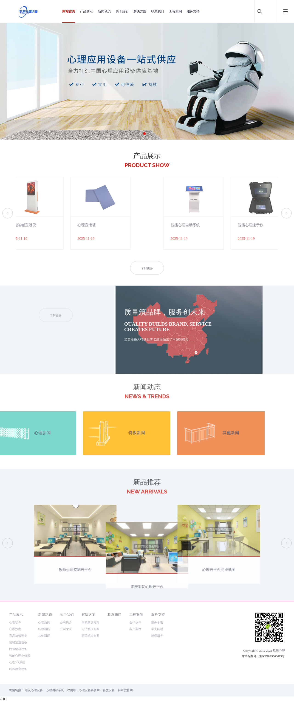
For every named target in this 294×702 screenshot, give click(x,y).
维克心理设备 (34, 690)
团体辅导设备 (18, 649)
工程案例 (175, 11)
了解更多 (147, 275)
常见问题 (157, 629)
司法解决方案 (90, 629)
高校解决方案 (90, 622)
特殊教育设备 (18, 669)
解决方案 (139, 11)
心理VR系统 (17, 662)
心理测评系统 (55, 690)
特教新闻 (44, 629)
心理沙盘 (15, 629)
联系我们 (157, 11)
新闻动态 (104, 11)
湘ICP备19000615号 (272, 656)
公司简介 (66, 622)
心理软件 (15, 622)
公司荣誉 (66, 629)
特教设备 (109, 690)
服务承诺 (157, 622)
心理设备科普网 (89, 690)
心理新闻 (44, 622)
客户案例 (135, 629)
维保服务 (157, 635)
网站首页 (68, 11)
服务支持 (193, 11)
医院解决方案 (90, 635)
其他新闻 (44, 635)
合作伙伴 (135, 622)
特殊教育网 (125, 690)
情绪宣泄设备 (18, 642)
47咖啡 (71, 690)
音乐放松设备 (18, 635)
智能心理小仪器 (19, 655)
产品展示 (86, 11)
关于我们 (122, 11)
